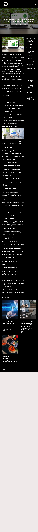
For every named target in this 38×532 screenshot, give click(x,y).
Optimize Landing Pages (31, 49)
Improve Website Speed (31, 52)
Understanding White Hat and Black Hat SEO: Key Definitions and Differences (31, 79)
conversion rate (7, 85)
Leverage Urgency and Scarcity (31, 62)
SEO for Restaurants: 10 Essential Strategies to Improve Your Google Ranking (32, 85)
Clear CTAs (30, 55)
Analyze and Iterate (31, 68)
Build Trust (30, 57)
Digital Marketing (29, 92)
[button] (34, 4)
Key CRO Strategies (30, 45)
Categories (29, 69)
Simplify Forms (30, 58)
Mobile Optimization (31, 54)
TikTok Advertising (29, 100)
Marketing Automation (30, 99)
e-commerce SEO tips (29, 93)
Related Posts (30, 71)
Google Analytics (6, 271)
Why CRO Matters (30, 44)
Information (19, 17)
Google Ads (28, 96)
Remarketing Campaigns (30, 65)
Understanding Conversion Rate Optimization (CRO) (30, 41)
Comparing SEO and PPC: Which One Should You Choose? (31, 74)
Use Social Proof (31, 60)
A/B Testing (30, 47)
